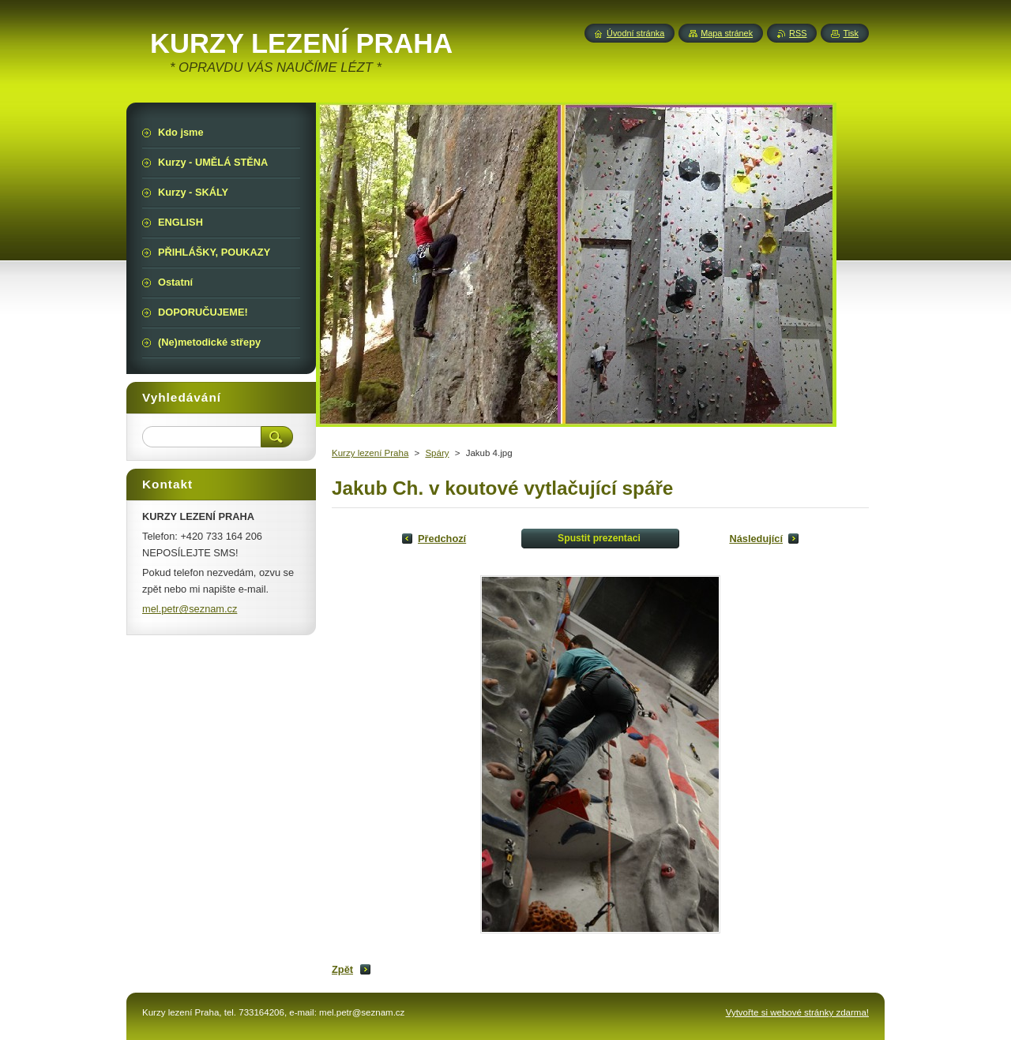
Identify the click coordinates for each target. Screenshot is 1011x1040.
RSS (797, 33)
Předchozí (442, 538)
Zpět (342, 969)
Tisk (851, 33)
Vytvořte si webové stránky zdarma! (797, 1012)
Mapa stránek (727, 33)
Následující (756, 538)
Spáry (437, 453)
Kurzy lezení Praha (370, 453)
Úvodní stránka (635, 33)
